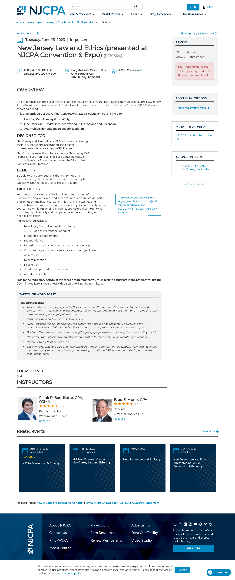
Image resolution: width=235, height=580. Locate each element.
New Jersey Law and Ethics (90, 462)
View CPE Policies (195, 184)
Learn (28, 22)
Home (18, 22)
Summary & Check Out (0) (199, 33)
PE (141, 70)
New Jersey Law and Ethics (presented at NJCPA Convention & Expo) (190, 463)
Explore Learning (45, 22)
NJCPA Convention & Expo (39, 463)
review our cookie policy (66, 573)
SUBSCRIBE (193, 548)
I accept (182, 570)
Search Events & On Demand (74, 22)
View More (208, 431)
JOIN (193, 7)
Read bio (44, 420)
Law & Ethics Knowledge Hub (104, 502)
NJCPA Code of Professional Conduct (59, 502)
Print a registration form (190, 108)
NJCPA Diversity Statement (142, 502)
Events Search (28, 33)
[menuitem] (81, 14)
